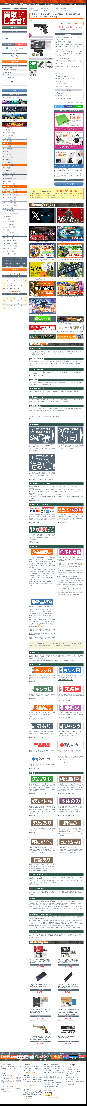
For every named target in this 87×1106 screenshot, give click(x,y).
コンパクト (8, 168)
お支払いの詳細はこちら (9, 1074)
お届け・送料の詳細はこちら (10, 1094)
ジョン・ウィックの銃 (14, 106)
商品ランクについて (36, 668)
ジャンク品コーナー (9, 257)
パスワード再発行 (14, 54)
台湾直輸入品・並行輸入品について (40, 917)
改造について (34, 383)
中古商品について (35, 655)
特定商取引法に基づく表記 (52, 1101)
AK (6, 155)
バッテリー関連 (8, 214)
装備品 (5, 233)
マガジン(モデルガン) (9, 209)
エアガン (6, 184)
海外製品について (35, 902)
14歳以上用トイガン (10, 192)
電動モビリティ (7, 241)
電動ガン (6, 147)
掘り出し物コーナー (9, 252)
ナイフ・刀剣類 (8, 236)
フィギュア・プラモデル (10, 238)
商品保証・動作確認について (38, 877)
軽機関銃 (8, 174)
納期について (34, 550)
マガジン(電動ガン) (9, 201)
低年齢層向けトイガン (9, 190)
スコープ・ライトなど (10, 217)
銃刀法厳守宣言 (8, 264)
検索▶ (14, 94)
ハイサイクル (8, 179)
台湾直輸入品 (14, 128)
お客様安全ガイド (20, 261)
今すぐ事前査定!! (15, 31)
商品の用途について (36, 352)
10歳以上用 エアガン (11, 198)
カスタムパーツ (8, 225)
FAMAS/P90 (8, 160)
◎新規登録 (21, 47)
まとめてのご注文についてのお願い (40, 487)
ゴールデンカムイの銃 (14, 121)
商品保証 (8, 269)
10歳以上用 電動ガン (10, 195)
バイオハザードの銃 (14, 113)
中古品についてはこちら (37, 685)
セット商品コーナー (9, 244)
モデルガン (7, 144)
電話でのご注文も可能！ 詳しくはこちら (42, 482)
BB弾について (34, 934)
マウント (6, 222)
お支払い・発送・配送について (39, 508)
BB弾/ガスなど (7, 211)
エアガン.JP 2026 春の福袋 (10, 101)
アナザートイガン (8, 187)
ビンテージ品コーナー (9, 249)
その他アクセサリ (8, 230)
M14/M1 (7, 163)
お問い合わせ (14, 272)
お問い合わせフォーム (30, 1102)
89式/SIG (7, 157)
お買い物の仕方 (34, 427)
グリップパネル (8, 228)
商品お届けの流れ (20, 266)
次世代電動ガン (9, 176)
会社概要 (21, 269)
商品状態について (35, 776)
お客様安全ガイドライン (37, 379)
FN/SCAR (8, 166)
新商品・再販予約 (8, 136)
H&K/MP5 (8, 152)
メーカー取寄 (7, 139)
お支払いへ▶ (14, 65)
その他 (7, 171)
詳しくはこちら (65, 200)
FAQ (21, 264)
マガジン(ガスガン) (9, 203)
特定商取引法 (8, 266)
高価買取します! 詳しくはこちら (68, 33)
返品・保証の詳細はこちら (31, 1089)
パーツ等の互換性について (38, 392)
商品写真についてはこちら (38, 797)
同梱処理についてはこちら (38, 503)
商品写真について (35, 409)
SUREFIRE (6, 219)
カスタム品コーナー (9, 246)
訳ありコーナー (8, 254)
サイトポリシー (34, 421)
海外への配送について (36, 400)
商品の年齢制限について (37, 362)
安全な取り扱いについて (37, 372)
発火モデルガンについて (37, 891)
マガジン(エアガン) (9, 206)
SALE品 (6, 133)
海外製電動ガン (10, 182)
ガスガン (6, 141)
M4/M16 (7, 149)
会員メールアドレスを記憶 (16, 51)
